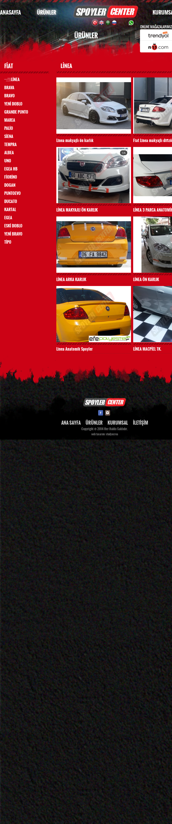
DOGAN (9, 185)
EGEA (8, 218)
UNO (7, 161)
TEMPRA (10, 145)
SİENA (8, 136)
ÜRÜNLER (46, 12)
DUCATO (10, 202)
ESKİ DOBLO (13, 226)
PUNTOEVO (12, 193)
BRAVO (9, 96)
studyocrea (112, 434)
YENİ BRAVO (13, 234)
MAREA (9, 120)
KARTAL (10, 210)
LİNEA (15, 80)
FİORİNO (10, 177)
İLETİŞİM (140, 422)
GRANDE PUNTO (16, 112)
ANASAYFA (10, 12)
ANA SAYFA (71, 422)
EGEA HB (10, 169)
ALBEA (9, 153)
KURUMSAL (118, 422)
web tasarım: (98, 434)
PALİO (8, 128)
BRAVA (9, 88)
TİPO (7, 242)
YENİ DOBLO (13, 104)
